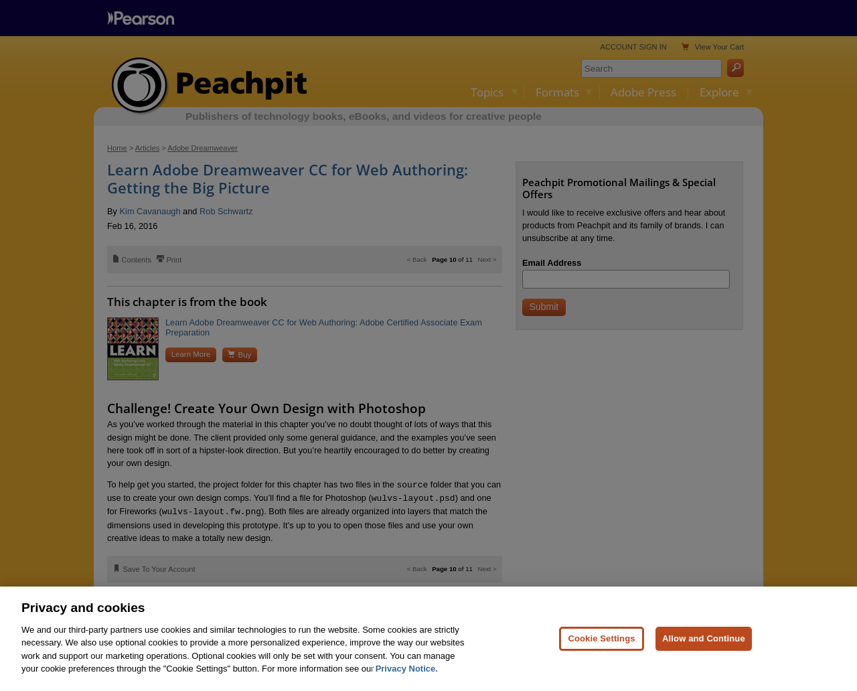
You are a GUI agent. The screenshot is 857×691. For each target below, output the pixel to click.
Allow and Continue (703, 638)
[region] (428, 639)
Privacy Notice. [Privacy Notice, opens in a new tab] (407, 669)
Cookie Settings (601, 638)
